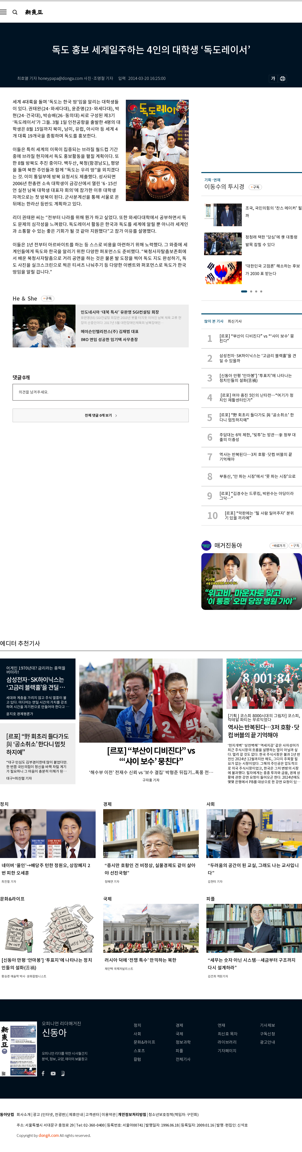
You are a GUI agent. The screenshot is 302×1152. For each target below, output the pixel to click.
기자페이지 (227, 1050)
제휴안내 (76, 1115)
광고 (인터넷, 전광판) (50, 1115)
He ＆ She (25, 298)
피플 (179, 1050)
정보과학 (183, 1042)
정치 (137, 1025)
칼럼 (137, 1059)
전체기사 (183, 1059)
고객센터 (92, 1115)
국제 (179, 1034)
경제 (179, 1025)
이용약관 (109, 1115)
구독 (48, 298)
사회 (137, 1034)
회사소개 (24, 1115)
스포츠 (139, 1050)
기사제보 (267, 1025)
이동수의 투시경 (224, 187)
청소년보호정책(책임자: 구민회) (173, 1115)
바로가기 (279, 546)
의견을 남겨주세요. (33, 392)
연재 (221, 1025)
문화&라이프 (144, 1042)
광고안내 (267, 1042)
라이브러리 (227, 1042)
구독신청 (267, 1034)
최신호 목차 (228, 1034)
